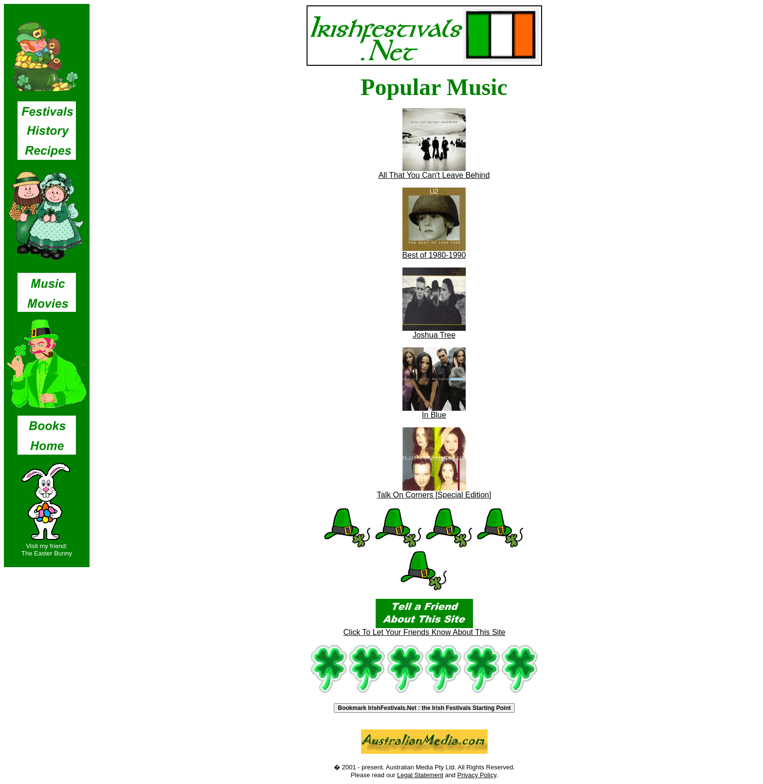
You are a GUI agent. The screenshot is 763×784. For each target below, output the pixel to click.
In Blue (434, 411)
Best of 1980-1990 (434, 251)
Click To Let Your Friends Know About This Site (425, 628)
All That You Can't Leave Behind (434, 171)
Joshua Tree (434, 331)
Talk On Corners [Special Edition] (434, 491)
